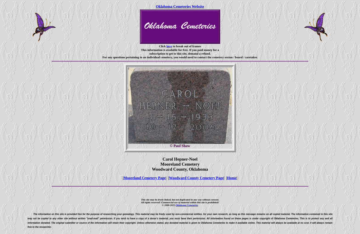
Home (231, 178)
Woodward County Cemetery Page (196, 178)
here (169, 46)
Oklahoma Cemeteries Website (180, 6)
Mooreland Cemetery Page (145, 178)
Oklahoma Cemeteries (187, 205)
